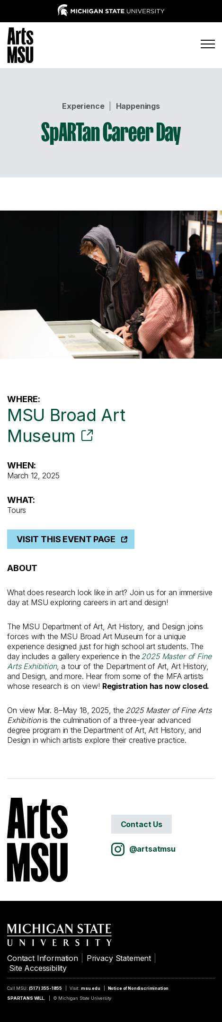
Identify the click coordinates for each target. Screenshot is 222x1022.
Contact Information (42, 958)
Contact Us (141, 824)
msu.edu (90, 988)
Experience (83, 106)
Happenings (138, 106)
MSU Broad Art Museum (66, 425)
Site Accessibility (38, 968)
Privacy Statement (119, 958)
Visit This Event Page (66, 539)
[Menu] (208, 44)
